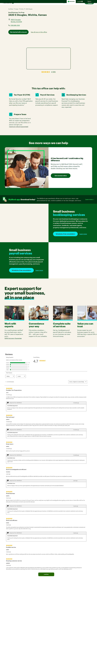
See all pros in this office (39, 32)
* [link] (24, 105)
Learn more (89, 199)
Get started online (61, 175)
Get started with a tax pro (18, 32)
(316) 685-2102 (15, 25)
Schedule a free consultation (65, 234)
